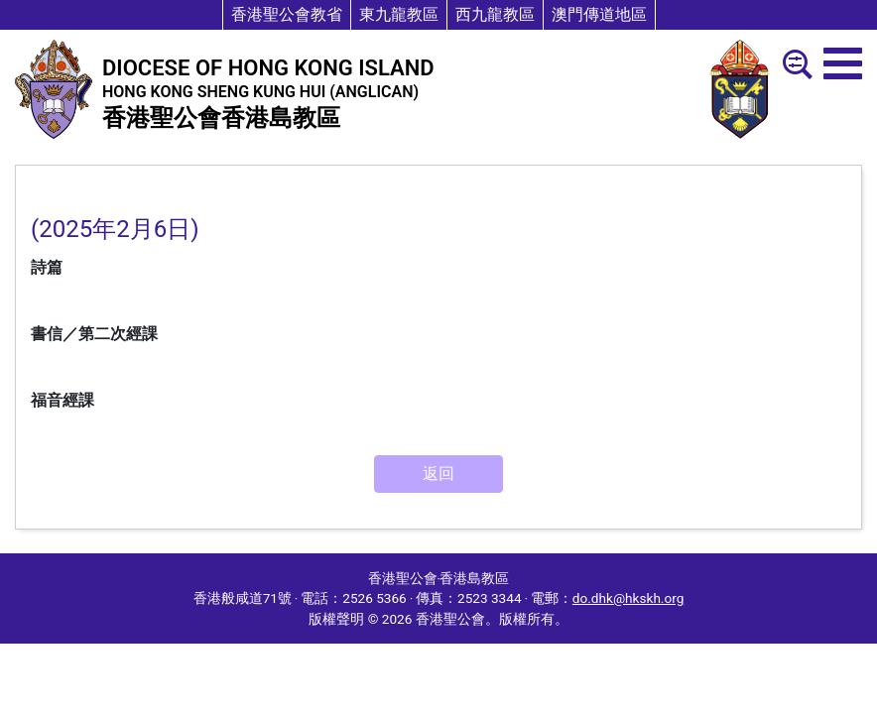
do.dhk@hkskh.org (628, 598)
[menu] (842, 63)
